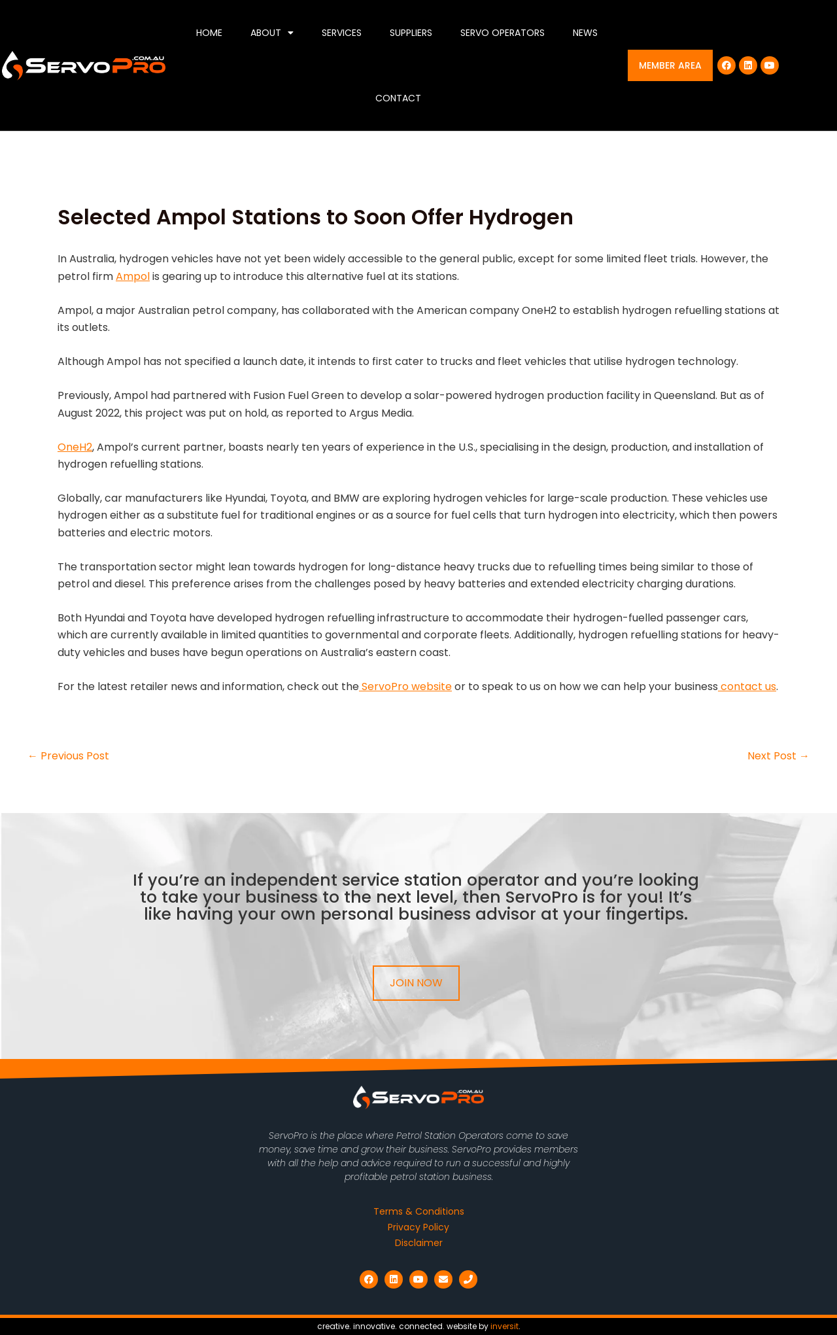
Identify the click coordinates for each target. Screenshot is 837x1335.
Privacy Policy (418, 1227)
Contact (398, 98)
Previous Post (68, 756)
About (272, 33)
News (585, 32)
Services (342, 32)
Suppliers (411, 32)
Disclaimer (419, 1242)
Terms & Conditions (418, 1211)
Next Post (778, 756)
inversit (504, 1326)
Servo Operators (502, 32)
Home (209, 32)
